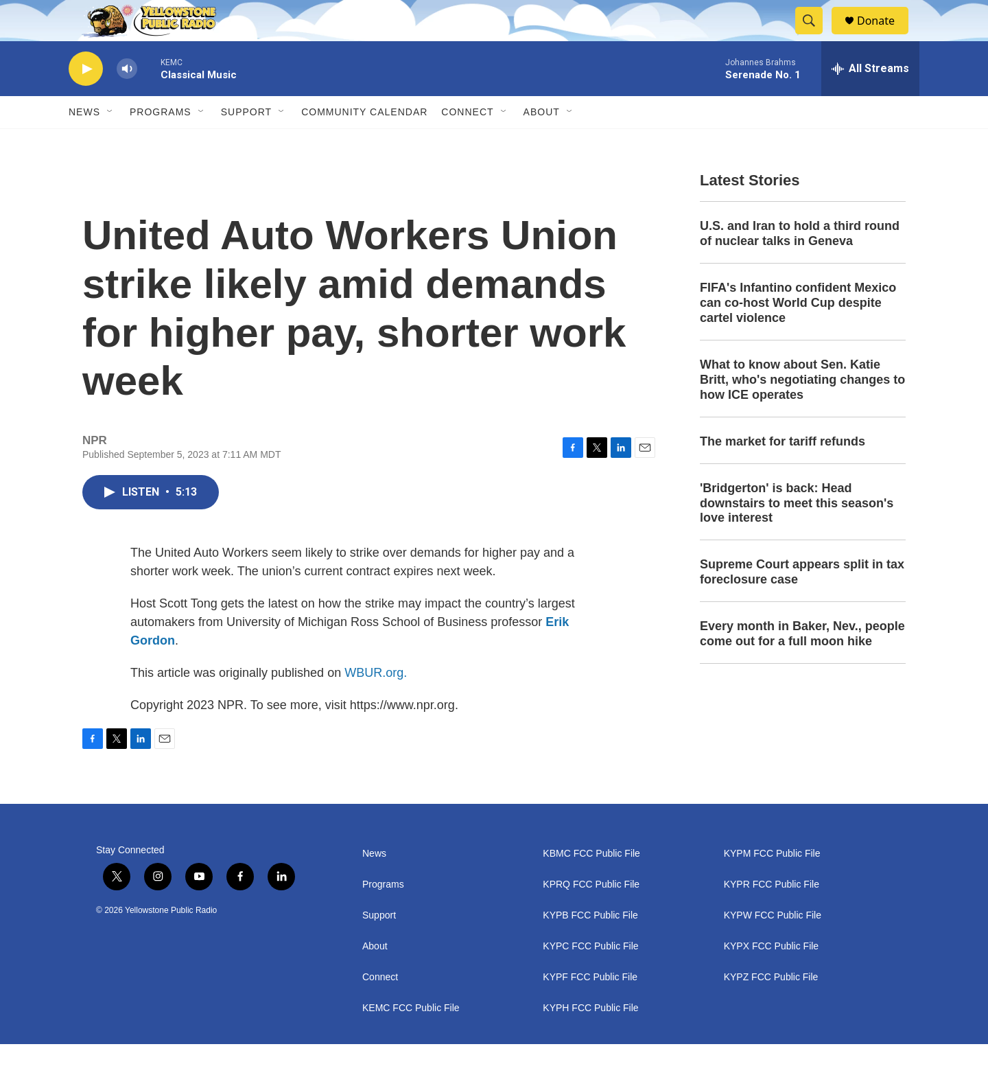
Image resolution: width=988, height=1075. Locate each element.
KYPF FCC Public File (590, 1008)
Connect (467, 142)
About (375, 977)
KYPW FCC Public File (772, 946)
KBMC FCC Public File (591, 884)
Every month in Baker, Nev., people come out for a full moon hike (802, 664)
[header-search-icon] (815, 36)
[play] (86, 100)
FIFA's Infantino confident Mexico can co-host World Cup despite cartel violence (798, 334)
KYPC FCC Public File (590, 977)
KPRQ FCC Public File (591, 915)
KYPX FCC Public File (771, 977)
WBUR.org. (375, 703)
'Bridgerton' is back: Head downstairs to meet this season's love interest (796, 534)
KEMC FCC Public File (411, 1039)
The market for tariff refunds (782, 472)
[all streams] (870, 99)
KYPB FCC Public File (590, 946)
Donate (884, 36)
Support (246, 142)
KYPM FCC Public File (772, 884)
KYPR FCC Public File (771, 915)
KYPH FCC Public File (590, 1039)
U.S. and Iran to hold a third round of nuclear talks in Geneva (799, 264)
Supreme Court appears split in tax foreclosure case (802, 602)
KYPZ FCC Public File (771, 1008)
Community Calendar (364, 142)
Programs (160, 142)
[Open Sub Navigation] (110, 142)
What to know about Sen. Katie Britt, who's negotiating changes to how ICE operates (802, 410)
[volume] (127, 99)
